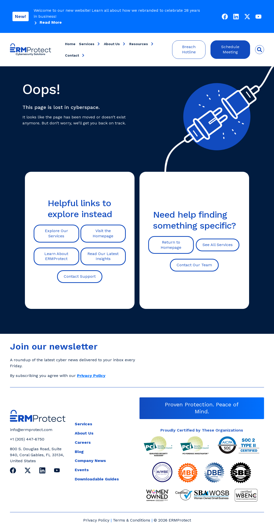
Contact (75, 55)
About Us (115, 44)
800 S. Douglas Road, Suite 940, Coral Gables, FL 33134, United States (37, 454)
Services (89, 44)
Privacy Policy (96, 520)
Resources (141, 44)
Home (70, 44)
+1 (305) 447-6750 (27, 439)
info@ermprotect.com (31, 429)
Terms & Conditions (131, 520)
